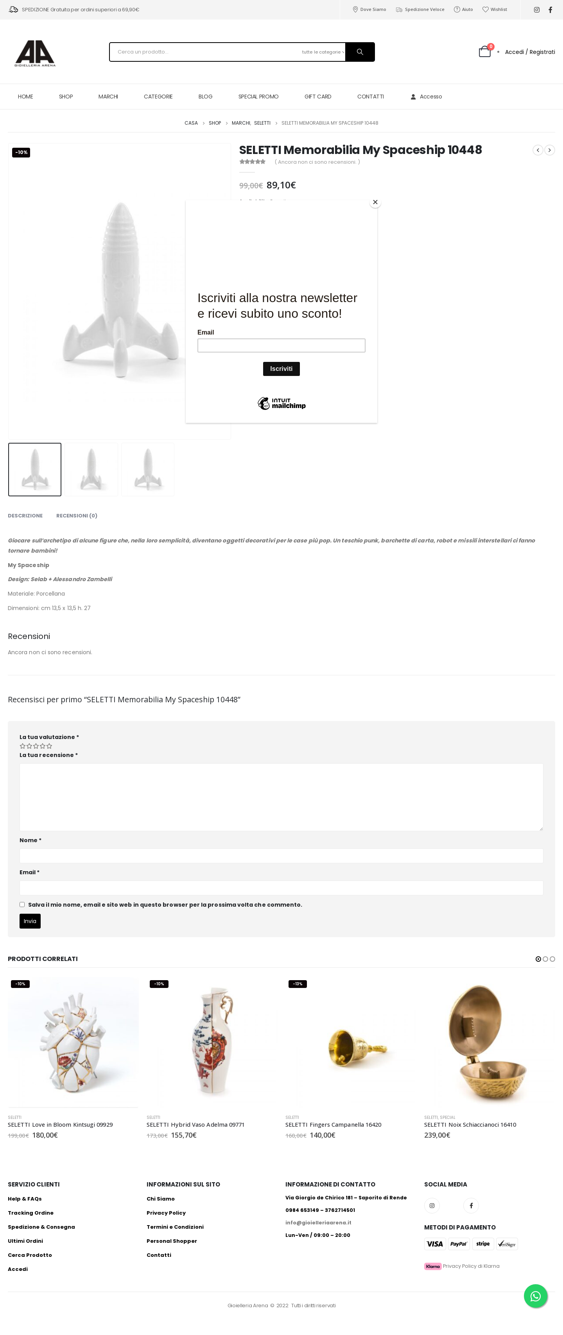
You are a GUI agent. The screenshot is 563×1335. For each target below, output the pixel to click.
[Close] (375, 202)
